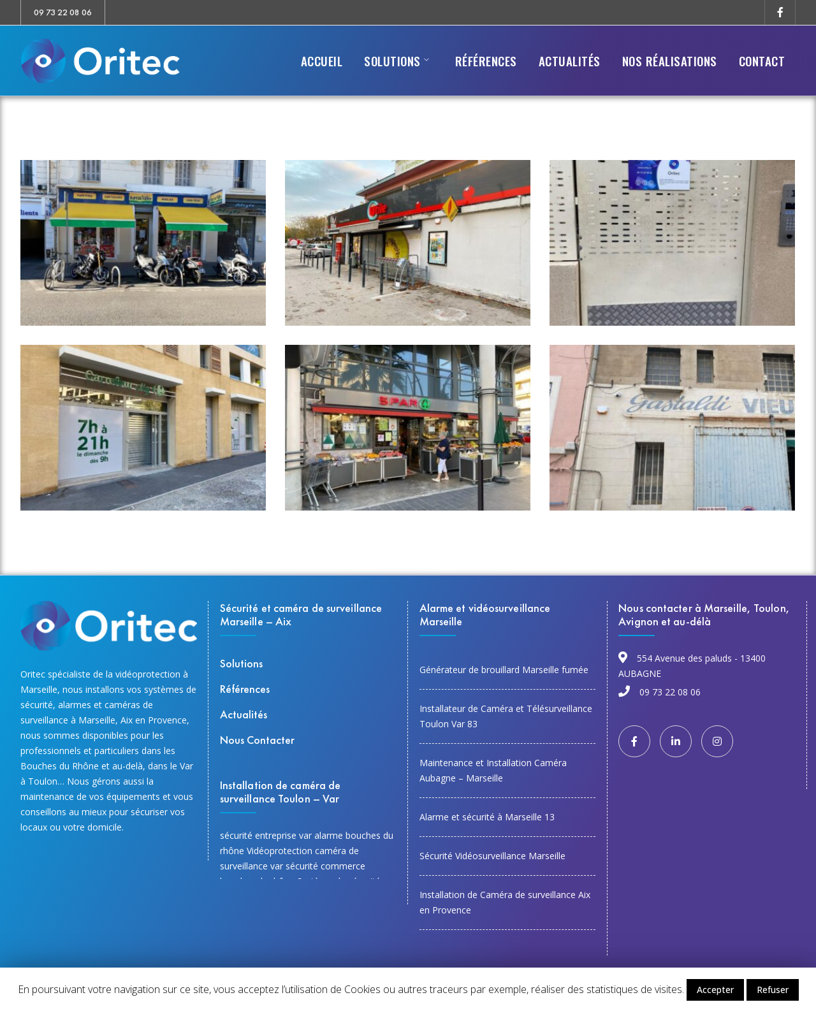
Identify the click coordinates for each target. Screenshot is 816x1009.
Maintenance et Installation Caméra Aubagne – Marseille (493, 770)
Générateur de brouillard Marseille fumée (503, 670)
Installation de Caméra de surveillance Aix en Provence (504, 902)
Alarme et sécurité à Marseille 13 (487, 817)
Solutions (241, 663)
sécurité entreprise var (266, 835)
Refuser (773, 990)
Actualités (243, 714)
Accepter (715, 990)
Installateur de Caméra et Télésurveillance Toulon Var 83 (505, 716)
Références (245, 688)
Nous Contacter (257, 739)
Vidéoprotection (279, 851)
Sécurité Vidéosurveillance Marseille (492, 856)
